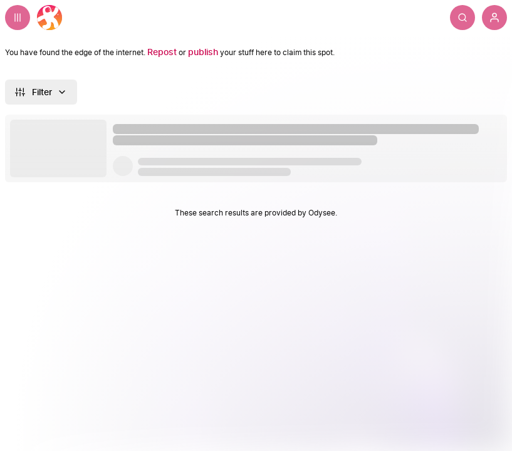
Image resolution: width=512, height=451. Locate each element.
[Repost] (162, 52)
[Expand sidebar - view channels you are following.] (17, 17)
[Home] (49, 17)
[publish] (203, 52)
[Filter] (41, 92)
